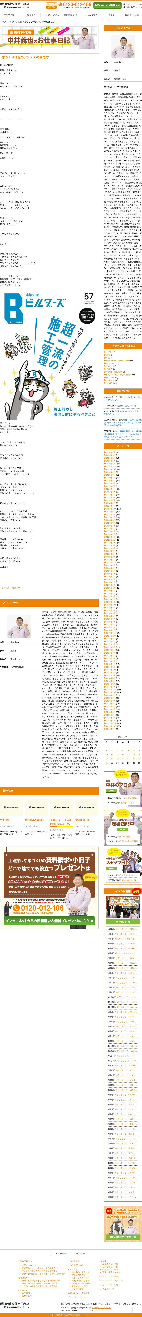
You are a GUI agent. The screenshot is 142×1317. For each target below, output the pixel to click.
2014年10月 (111, 670)
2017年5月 (111, 650)
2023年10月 (111, 509)
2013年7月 (111, 701)
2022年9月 (111, 545)
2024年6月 (111, 495)
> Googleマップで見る (101, 1308)
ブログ (112, 15)
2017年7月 (111, 644)
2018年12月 (111, 602)
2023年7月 (111, 517)
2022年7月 (111, 551)
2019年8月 (111, 590)
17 (106, 759)
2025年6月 (111, 480)
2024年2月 (111, 503)
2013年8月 (111, 698)
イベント (109, 380)
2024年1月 (111, 506)
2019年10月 (111, 588)
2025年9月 (111, 472)
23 (139, 759)
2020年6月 (111, 568)
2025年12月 (111, 463)
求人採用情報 (78, 1289)
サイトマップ (81, 1253)
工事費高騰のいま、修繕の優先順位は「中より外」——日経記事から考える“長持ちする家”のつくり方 (123, 434)
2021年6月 (111, 565)
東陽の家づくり (71, 15)
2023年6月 (111, 520)
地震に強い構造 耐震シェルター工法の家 (40, 1283)
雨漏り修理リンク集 (111, 1272)
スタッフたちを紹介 (81, 1278)
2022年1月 (111, 560)
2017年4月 (111, 653)
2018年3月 (111, 624)
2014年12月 (111, 667)
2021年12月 (111, 562)
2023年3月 (111, 528)
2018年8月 (111, 610)
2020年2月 (111, 579)
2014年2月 (111, 684)
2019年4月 (111, 593)
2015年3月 (111, 658)
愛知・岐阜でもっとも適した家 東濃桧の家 (41, 1280)
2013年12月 (111, 689)
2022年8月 (111, 548)
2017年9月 (111, 638)
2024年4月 (111, 500)
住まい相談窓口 (79, 1275)
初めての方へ (10, 15)
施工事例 (26, 1293)
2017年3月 (111, 655)
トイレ (108, 352)
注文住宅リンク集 (110, 1267)
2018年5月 (111, 619)
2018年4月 (111, 622)
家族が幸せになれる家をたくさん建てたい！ (41, 1268)
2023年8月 (111, 514)
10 (106, 754)
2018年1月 (111, 630)
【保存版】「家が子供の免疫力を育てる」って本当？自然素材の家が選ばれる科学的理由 (123, 423)
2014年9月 (111, 672)
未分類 (108, 383)
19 (117, 759)
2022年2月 (111, 557)
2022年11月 (111, 540)
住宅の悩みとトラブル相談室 (118, 374)
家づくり (109, 363)
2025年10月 (111, 469)
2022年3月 (111, 554)
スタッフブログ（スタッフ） (111, 1280)
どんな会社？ (91, 15)
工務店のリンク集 (110, 1264)
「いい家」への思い (51, 15)
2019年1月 (111, 599)
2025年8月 (111, 475)
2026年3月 (111, 455)
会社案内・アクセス (81, 1272)
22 (134, 759)
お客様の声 (27, 1296)
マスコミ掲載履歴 (113, 372)
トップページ (61, 1253)
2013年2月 (111, 715)
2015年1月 (111, 664)
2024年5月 (111, 497)
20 (123, 759)
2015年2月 (111, 661)
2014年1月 (111, 687)
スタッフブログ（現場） (109, 1285)
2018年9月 (111, 607)
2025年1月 (111, 486)
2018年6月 (111, 616)
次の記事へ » (18, 588)
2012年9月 (111, 729)
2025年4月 (111, 483)
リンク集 (102, 1261)
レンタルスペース (106, 1289)
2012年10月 (111, 726)
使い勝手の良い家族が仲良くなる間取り (39, 1271)
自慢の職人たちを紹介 (82, 1280)
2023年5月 (111, 523)
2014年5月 (111, 675)
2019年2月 (111, 596)
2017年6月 (111, 647)
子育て (108, 369)
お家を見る (30, 15)
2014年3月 (111, 681)
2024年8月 (111, 492)
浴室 (107, 355)
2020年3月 (111, 576)
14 (128, 754)
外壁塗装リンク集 (110, 1269)
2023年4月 (111, 526)
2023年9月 (111, 511)
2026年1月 (111, 461)
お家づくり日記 (132, 15)
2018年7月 (111, 613)
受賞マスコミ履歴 (80, 1286)
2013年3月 (111, 712)
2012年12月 (111, 720)
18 (112, 759)
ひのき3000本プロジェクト (84, 1283)
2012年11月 (111, 723)
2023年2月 (111, 531)
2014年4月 (111, 678)
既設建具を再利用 (34, 820)
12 (117, 754)
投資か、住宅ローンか (127, 406)
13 (123, 754)
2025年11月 (111, 466)
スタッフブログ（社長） (109, 1276)
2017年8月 (111, 641)
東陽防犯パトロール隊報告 (117, 360)
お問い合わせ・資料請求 (79, 1293)
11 (112, 754)
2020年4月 (111, 574)
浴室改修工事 (82, 820)
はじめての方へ (25, 1261)
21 (128, 759)
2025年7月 (111, 478)
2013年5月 (111, 706)
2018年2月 (111, 627)
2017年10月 (111, 636)
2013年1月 (111, 718)
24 (106, 763)
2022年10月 (111, 543)
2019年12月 (111, 585)
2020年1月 (111, 582)
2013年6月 (111, 703)
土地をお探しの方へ (132, 7)
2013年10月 (111, 692)
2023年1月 (111, 534)
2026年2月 (111, 458)
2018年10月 (111, 605)
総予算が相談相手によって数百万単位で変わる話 (43, 1273)
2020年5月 (111, 571)
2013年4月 (111, 709)
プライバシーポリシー (78, 1297)
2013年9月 (111, 695)
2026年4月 (111, 452)
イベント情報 (74, 1261)
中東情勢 (4, 820)
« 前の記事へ (6, 588)
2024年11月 (111, 489)
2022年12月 (111, 537)
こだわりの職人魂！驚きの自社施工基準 (39, 1286)
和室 (107, 358)
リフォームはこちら (132, 4)
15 (134, 754)
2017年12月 (111, 633)
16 (139, 754)
